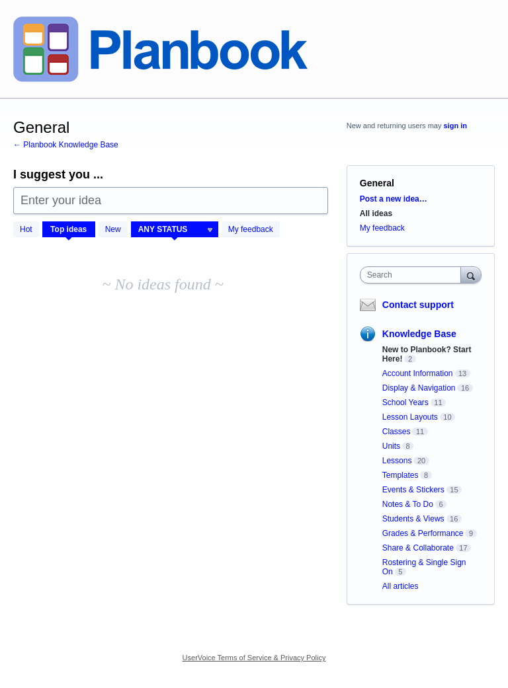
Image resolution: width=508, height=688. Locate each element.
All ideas (376, 213)
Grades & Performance (423, 533)
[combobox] (413, 275)
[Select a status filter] (175, 230)
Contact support (418, 304)
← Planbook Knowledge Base (65, 144)
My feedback (250, 229)
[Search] (471, 274)
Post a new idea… (393, 199)
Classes (396, 431)
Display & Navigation (419, 388)
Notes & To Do (407, 504)
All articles (400, 586)
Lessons (397, 460)
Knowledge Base (419, 333)
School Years (405, 402)
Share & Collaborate (418, 548)
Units (391, 446)
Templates (400, 475)
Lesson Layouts (410, 417)
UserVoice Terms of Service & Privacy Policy (254, 658)
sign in (455, 126)
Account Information (417, 373)
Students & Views (413, 518)
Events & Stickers (413, 489)
